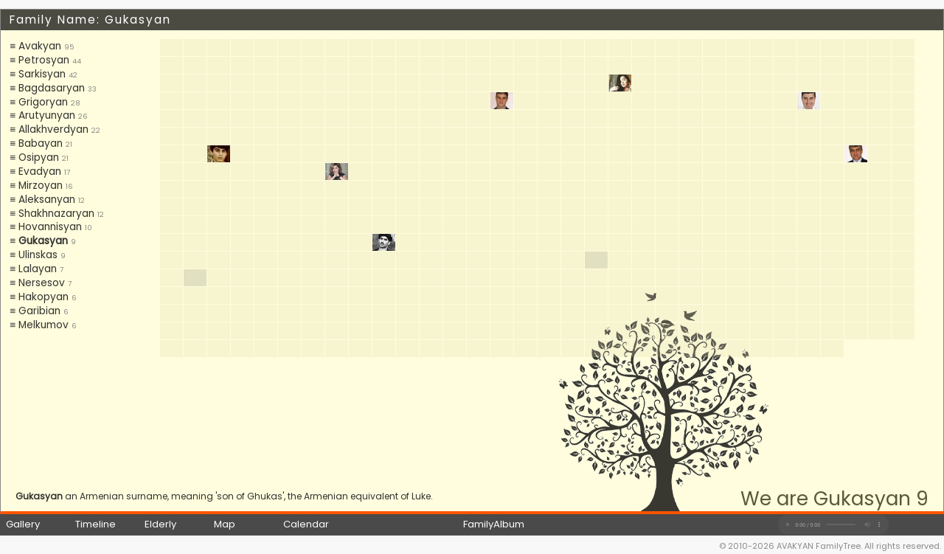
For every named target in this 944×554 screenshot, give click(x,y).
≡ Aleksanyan (42, 200)
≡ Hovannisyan (46, 227)
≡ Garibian (35, 311)
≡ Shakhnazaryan (52, 214)
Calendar (306, 524)
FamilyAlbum (493, 524)
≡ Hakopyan (39, 297)
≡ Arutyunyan (42, 115)
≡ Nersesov (37, 283)
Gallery (23, 524)
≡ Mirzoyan (36, 186)
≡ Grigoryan (39, 102)
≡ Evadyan (35, 172)
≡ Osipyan (34, 157)
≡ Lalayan (33, 269)
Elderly (160, 524)
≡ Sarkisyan (38, 74)
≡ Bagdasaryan (47, 88)
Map (224, 524)
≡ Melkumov (39, 325)
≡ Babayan (36, 143)
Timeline (95, 524)
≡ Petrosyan (39, 60)
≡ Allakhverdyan (49, 129)
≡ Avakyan (35, 46)
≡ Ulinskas (34, 255)
